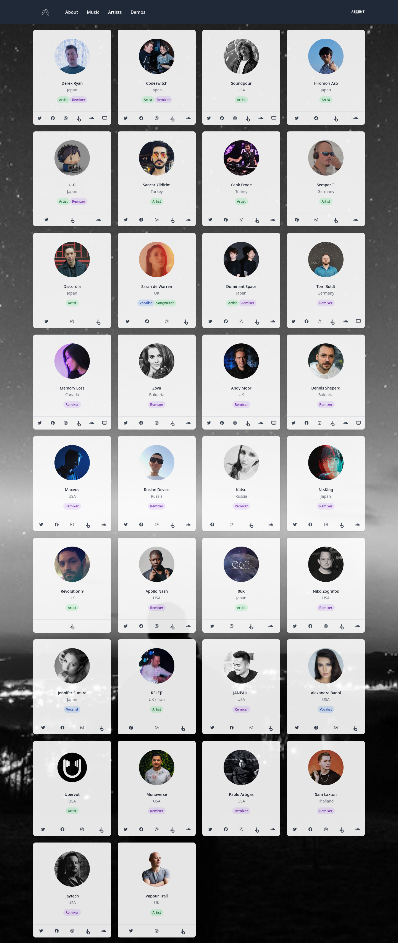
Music (93, 12)
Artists (115, 12)
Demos (137, 12)
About (71, 12)
